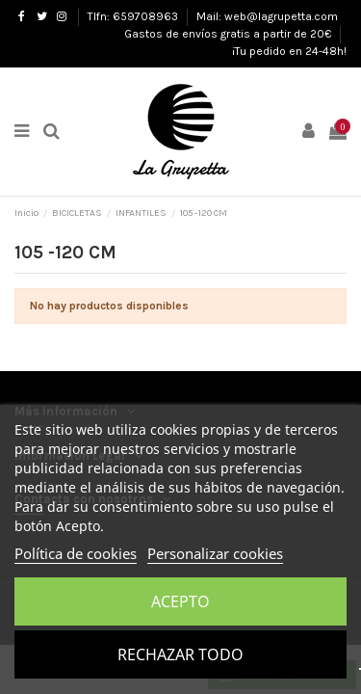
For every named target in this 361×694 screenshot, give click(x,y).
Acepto (180, 601)
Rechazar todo (180, 654)
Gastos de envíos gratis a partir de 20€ (229, 33)
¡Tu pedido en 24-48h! (289, 51)
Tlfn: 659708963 (134, 16)
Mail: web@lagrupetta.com (267, 16)
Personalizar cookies (215, 553)
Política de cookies (75, 553)
